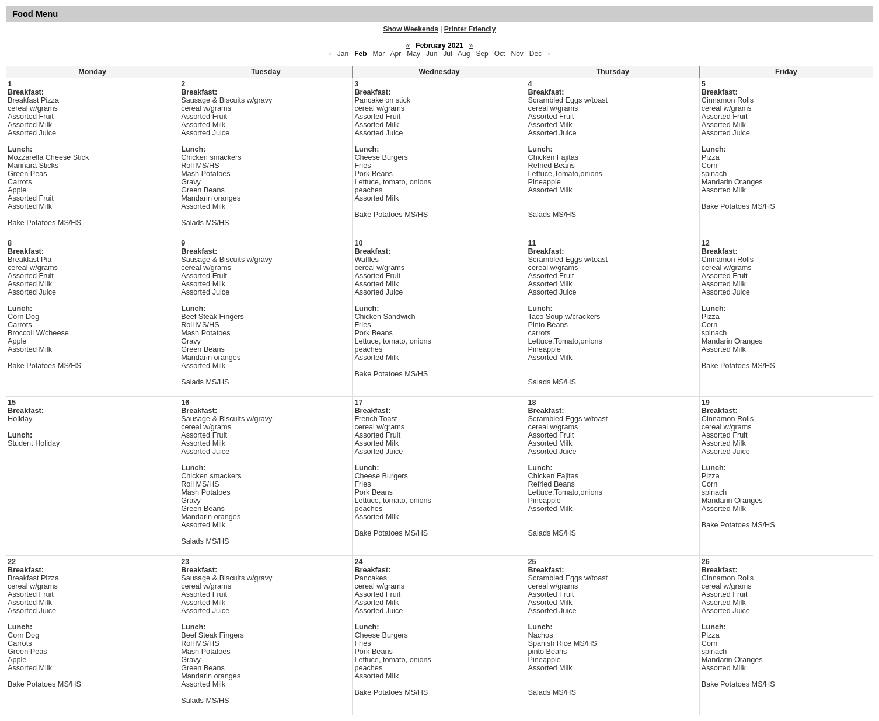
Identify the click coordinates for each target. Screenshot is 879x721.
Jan (342, 54)
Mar (379, 54)
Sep (482, 54)
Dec (535, 54)
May (413, 54)
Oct (499, 54)
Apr (396, 54)
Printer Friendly (470, 29)
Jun (431, 54)
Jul (447, 54)
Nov (517, 54)
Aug (464, 54)
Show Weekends (410, 29)
